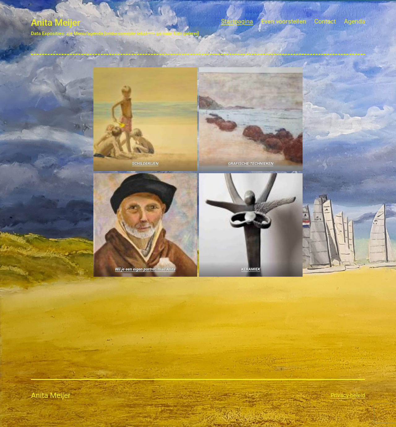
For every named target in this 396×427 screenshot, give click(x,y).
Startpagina (237, 21)
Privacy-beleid (348, 395)
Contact (325, 21)
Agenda (354, 21)
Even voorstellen (283, 21)
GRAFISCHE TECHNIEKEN (250, 163)
